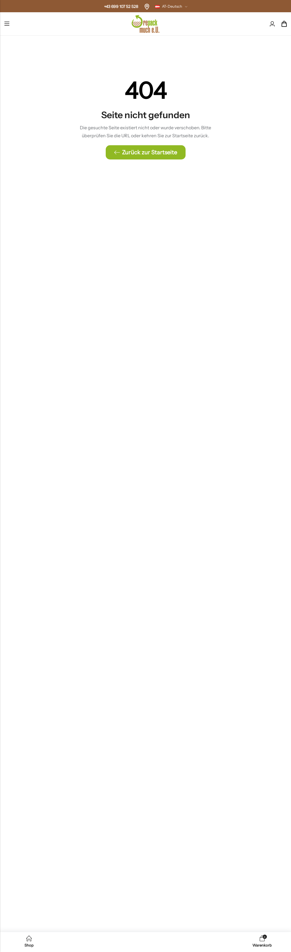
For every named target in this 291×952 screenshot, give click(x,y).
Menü (6, 23)
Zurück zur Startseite (145, 152)
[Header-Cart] (284, 24)
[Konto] (272, 24)
